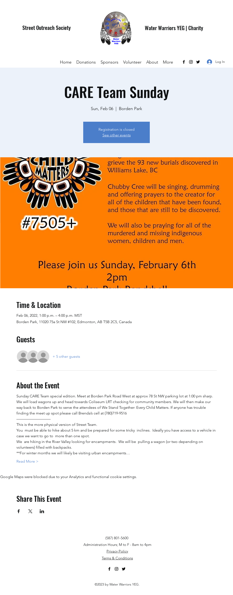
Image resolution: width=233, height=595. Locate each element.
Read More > (27, 461)
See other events (116, 135)
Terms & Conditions (117, 558)
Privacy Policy (117, 551)
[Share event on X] (30, 511)
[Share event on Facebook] (18, 511)
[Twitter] (198, 62)
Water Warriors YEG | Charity (174, 28)
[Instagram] (191, 62)
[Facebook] (183, 62)
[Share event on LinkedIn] (42, 511)
